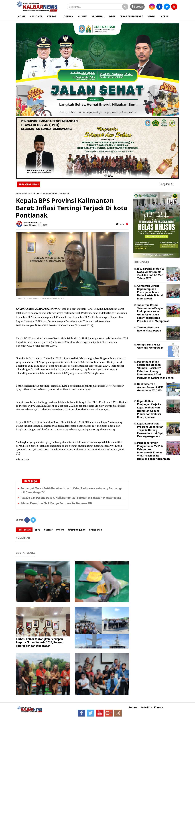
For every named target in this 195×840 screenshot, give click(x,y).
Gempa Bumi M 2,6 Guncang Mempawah (150, 346)
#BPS (37, 529)
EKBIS (111, 16)
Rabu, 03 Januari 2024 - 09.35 (35, 225)
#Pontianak (95, 529)
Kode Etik (146, 707)
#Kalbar (48, 529)
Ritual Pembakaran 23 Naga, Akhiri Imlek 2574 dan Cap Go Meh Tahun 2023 (151, 273)
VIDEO (151, 16)
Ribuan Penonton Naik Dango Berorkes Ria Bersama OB (56, 503)
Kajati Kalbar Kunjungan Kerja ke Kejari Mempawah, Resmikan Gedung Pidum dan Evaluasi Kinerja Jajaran (149, 409)
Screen (137, 6)
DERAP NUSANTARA (131, 16)
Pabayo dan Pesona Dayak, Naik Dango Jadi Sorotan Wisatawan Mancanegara (71, 497)
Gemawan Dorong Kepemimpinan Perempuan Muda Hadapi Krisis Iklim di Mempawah (150, 292)
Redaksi (133, 707)
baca (120, 224)
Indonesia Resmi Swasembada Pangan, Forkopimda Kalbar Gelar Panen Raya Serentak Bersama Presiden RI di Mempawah (153, 313)
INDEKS (163, 16)
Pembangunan (51, 193)
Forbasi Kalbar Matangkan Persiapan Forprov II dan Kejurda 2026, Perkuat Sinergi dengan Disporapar (40, 642)
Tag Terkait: (24, 529)
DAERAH (68, 16)
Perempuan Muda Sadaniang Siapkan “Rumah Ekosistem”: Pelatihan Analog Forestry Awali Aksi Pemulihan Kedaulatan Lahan (155, 369)
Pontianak (64, 193)
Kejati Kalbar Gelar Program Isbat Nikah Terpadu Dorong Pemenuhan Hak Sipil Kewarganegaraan (150, 430)
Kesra (39, 193)
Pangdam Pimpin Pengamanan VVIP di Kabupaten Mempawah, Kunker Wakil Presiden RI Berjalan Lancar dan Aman (153, 450)
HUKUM (82, 16)
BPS (25, 193)
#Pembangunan (76, 529)
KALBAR (51, 16)
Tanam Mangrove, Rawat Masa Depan (149, 329)
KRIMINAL (97, 16)
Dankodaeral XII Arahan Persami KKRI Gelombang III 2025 (150, 387)
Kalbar (32, 193)
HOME (21, 16)
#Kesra (60, 529)
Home (18, 193)
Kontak (158, 707)
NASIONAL (36, 16)
